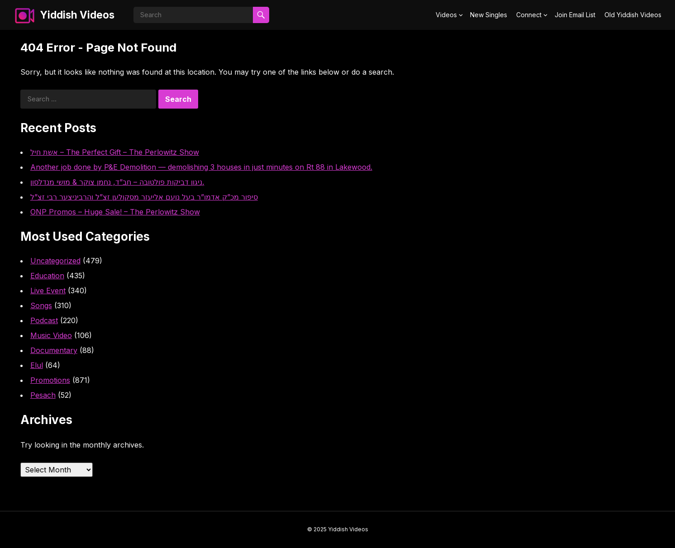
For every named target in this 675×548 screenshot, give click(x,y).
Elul (36, 365)
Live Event (48, 290)
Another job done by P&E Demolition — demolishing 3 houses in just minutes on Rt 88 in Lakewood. (201, 167)
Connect (529, 15)
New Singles (488, 15)
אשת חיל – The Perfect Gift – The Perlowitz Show (114, 152)
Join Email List (575, 15)
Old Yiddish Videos (632, 15)
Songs (41, 305)
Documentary (53, 350)
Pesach (43, 395)
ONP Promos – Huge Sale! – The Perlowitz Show (115, 211)
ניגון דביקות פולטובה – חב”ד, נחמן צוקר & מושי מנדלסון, (117, 181)
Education (47, 275)
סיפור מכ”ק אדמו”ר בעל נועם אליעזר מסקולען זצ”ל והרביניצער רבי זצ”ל (144, 196)
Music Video (51, 335)
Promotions (50, 380)
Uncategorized (55, 260)
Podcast (44, 320)
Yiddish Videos (77, 15)
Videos (446, 15)
